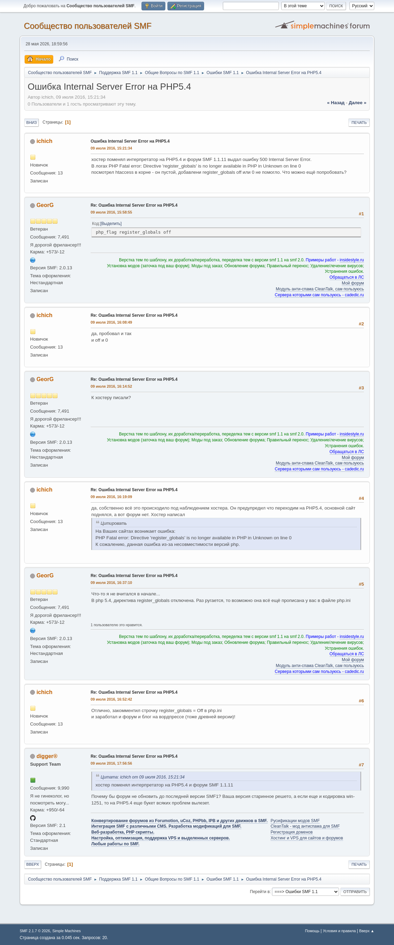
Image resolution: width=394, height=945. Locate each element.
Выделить (110, 223)
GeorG (45, 205)
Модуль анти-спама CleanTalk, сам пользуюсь (320, 289)
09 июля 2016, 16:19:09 (111, 497)
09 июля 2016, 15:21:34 (111, 148)
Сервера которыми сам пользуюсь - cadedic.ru (319, 294)
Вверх (32, 864)
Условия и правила (339, 931)
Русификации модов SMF (295, 820)
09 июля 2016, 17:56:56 (111, 763)
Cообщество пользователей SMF (88, 25)
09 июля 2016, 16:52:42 (111, 699)
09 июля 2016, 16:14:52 (111, 386)
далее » (357, 102)
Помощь (312, 931)
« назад (336, 102)
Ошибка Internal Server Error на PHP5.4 (130, 141)
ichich (44, 141)
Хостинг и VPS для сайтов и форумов (307, 838)
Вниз (31, 122)
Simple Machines (66, 931)
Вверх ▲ (366, 931)
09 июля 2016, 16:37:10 (111, 582)
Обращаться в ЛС (347, 277)
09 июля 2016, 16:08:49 (111, 322)
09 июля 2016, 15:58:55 (111, 212)
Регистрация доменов (292, 832)
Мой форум (353, 283)
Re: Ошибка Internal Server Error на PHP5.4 (134, 205)
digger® (46, 756)
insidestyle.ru (352, 260)
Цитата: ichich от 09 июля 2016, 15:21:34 (143, 777)
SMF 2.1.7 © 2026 (35, 931)
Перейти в (260, 891)
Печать (359, 122)
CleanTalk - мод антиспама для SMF (305, 826)
